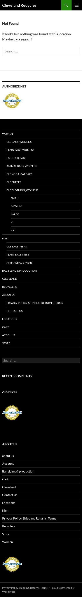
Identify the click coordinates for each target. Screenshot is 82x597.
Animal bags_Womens (22, 166)
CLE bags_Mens (17, 246)
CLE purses (14, 182)
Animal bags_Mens (19, 262)
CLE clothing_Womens (22, 190)
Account (8, 335)
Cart (5, 327)
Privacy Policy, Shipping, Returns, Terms (35, 302)
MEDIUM (16, 206)
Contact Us (15, 311)
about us (8, 294)
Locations (9, 319)
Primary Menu (77, 5)
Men (5, 238)
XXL (13, 230)
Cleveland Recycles (19, 5)
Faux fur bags (16, 158)
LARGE (15, 214)
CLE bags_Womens (19, 141)
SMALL (15, 198)
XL (12, 222)
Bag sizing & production (19, 270)
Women (7, 133)
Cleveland (9, 278)
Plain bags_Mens (18, 254)
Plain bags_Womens (20, 149)
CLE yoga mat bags (19, 174)
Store (6, 343)
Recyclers (9, 286)
